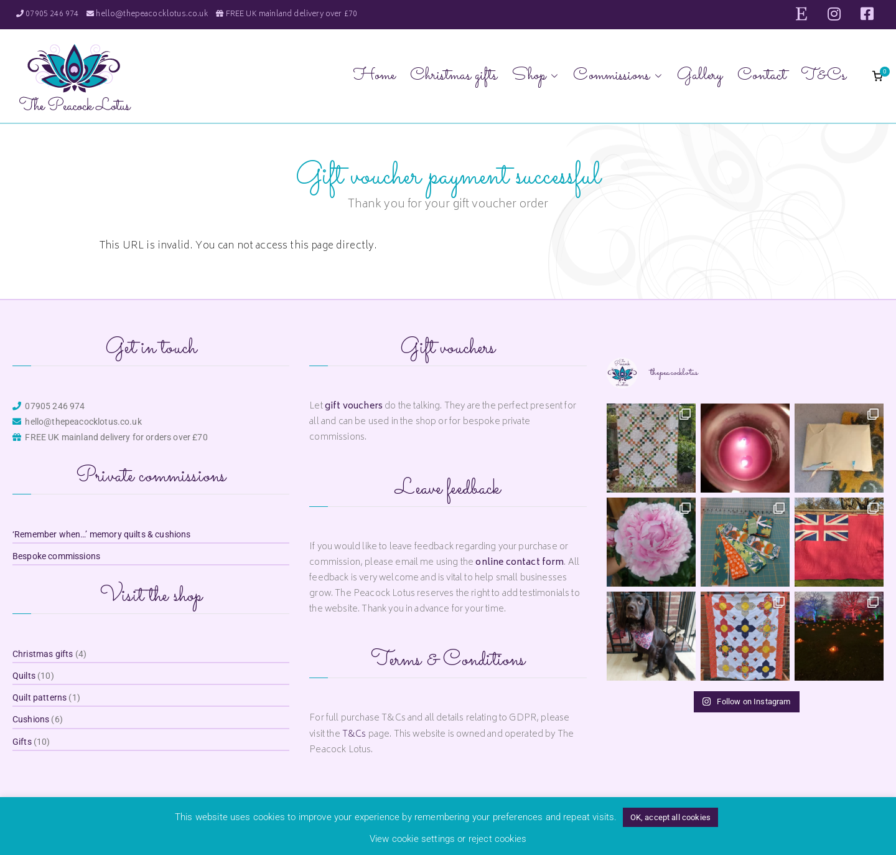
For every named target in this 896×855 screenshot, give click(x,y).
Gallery (699, 76)
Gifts (22, 742)
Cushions (30, 719)
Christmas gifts (453, 76)
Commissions (617, 76)
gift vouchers (354, 406)
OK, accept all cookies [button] (670, 817)
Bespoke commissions (56, 556)
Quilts (23, 676)
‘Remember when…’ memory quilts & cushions (101, 534)
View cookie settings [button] (412, 838)
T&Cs (823, 76)
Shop (535, 76)
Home (374, 76)
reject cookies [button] (497, 838)
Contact (761, 76)
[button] (552, 76)
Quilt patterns (39, 697)
